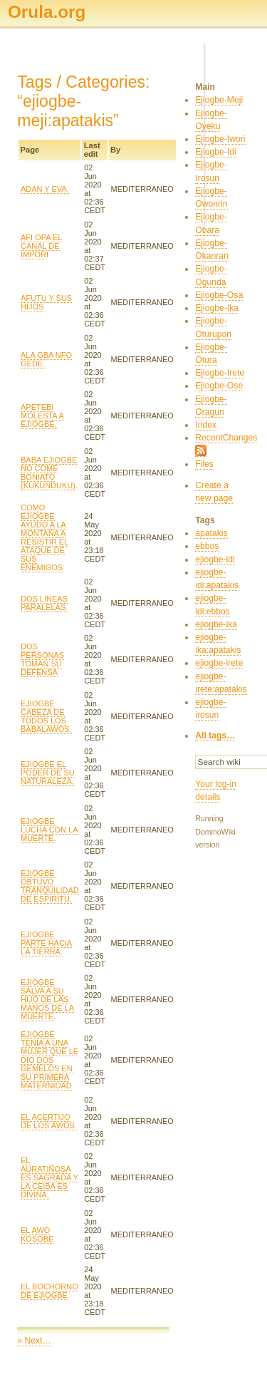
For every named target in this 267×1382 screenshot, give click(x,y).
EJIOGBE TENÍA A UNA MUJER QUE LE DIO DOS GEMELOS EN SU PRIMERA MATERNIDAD (49, 1060)
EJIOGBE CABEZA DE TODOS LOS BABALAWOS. (46, 716)
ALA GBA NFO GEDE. (46, 359)
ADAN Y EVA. (45, 189)
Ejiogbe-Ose (219, 386)
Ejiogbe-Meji (219, 100)
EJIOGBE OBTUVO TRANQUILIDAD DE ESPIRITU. (50, 886)
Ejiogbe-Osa (219, 295)
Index (205, 425)
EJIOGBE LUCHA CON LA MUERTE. (49, 829)
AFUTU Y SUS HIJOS (46, 302)
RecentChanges (226, 438)
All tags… (215, 736)
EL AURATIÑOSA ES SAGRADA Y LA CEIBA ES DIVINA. (49, 1177)
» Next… (34, 1341)
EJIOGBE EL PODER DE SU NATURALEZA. (48, 772)
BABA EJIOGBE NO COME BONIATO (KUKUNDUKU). (49, 472)
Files (204, 464)
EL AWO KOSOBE (37, 1234)
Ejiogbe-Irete (219, 373)
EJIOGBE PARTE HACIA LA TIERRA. (46, 943)
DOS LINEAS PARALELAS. (44, 603)
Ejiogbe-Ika (217, 308)
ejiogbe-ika (216, 624)
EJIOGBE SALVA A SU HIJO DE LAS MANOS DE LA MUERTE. (47, 999)
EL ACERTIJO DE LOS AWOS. (49, 1121)
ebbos (207, 546)
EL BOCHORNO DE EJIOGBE (49, 1290)
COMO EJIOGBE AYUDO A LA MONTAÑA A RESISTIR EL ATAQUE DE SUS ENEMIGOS (44, 537)
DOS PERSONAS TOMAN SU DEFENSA (42, 659)
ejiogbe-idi (214, 559)
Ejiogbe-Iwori (220, 139)
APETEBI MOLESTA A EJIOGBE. (42, 415)
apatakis (211, 533)
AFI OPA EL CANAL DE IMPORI (41, 246)
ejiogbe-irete (219, 663)
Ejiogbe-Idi (215, 152)
